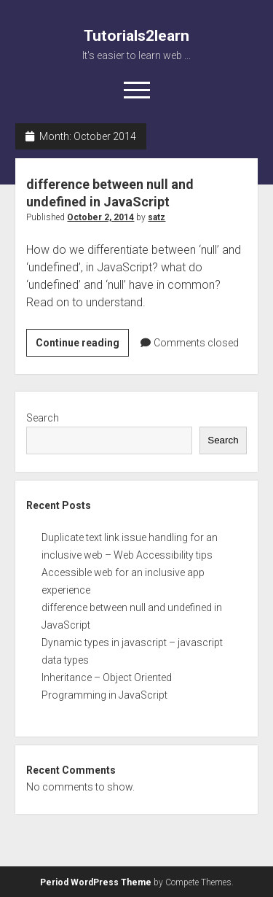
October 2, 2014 (100, 217)
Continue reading (82, 345)
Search (42, 418)
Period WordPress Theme (95, 882)
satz (156, 217)
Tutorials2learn (136, 35)
